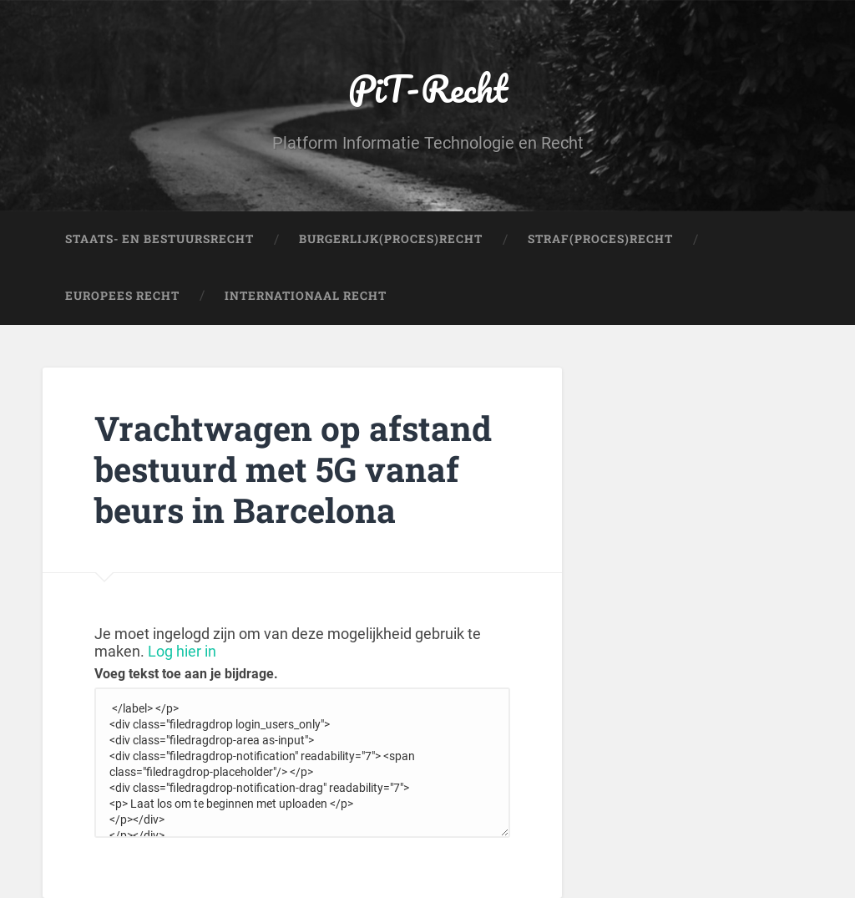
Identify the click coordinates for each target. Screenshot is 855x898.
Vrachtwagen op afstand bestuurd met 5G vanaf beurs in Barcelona (293, 468)
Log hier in (182, 651)
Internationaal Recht (306, 295)
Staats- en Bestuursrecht (159, 238)
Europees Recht (122, 295)
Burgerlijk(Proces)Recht (391, 238)
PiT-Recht (428, 88)
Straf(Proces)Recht (600, 238)
